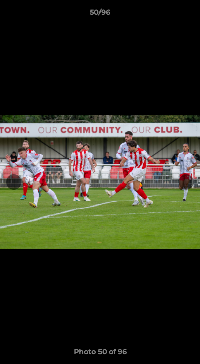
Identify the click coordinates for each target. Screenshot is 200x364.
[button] (188, 14)
